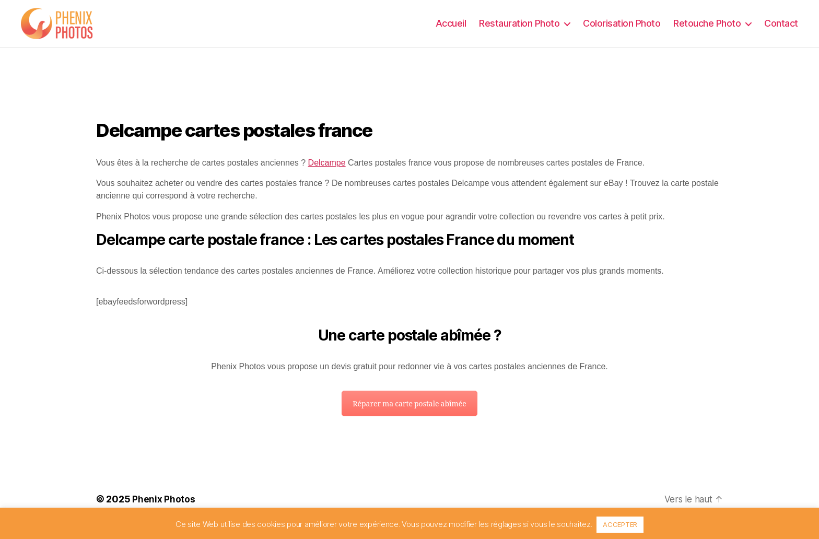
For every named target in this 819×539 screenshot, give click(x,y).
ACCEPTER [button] (620, 524)
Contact (781, 28)
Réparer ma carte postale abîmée (409, 414)
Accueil (451, 28)
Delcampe (327, 173)
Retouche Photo (707, 28)
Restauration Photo (519, 28)
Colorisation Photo (621, 28)
